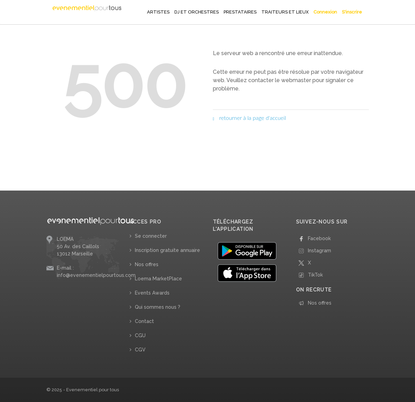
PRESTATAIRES (240, 12)
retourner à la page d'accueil (249, 117)
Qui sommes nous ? (157, 307)
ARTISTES (158, 12)
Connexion (325, 12)
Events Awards (152, 293)
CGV (140, 349)
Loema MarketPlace (158, 278)
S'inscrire (352, 12)
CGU (140, 335)
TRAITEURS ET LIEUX (285, 12)
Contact (144, 321)
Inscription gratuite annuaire (167, 250)
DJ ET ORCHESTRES (196, 12)
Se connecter (151, 236)
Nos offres (146, 264)
